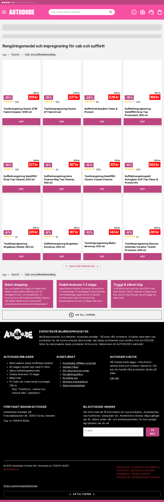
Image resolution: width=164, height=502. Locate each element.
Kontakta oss (70, 377)
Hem (4, 55)
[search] (111, 12)
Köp (21, 121)
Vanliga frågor (71, 366)
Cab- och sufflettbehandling (40, 54)
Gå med (152, 432)
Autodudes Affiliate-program (79, 363)
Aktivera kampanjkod (75, 381)
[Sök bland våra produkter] (79, 12)
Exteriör (15, 54)
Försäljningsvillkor (73, 374)
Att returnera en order (76, 370)
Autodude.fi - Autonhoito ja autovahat (135, 470)
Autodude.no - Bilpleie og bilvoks (133, 473)
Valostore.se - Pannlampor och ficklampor (138, 466)
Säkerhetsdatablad (74, 385)
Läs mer (114, 378)
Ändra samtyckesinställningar (21, 485)
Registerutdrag (11, 469)
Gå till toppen (82, 315)
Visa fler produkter (82, 266)
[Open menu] (4, 12)
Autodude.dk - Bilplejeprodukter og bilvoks (138, 476)
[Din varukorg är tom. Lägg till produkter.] (159, 12)
